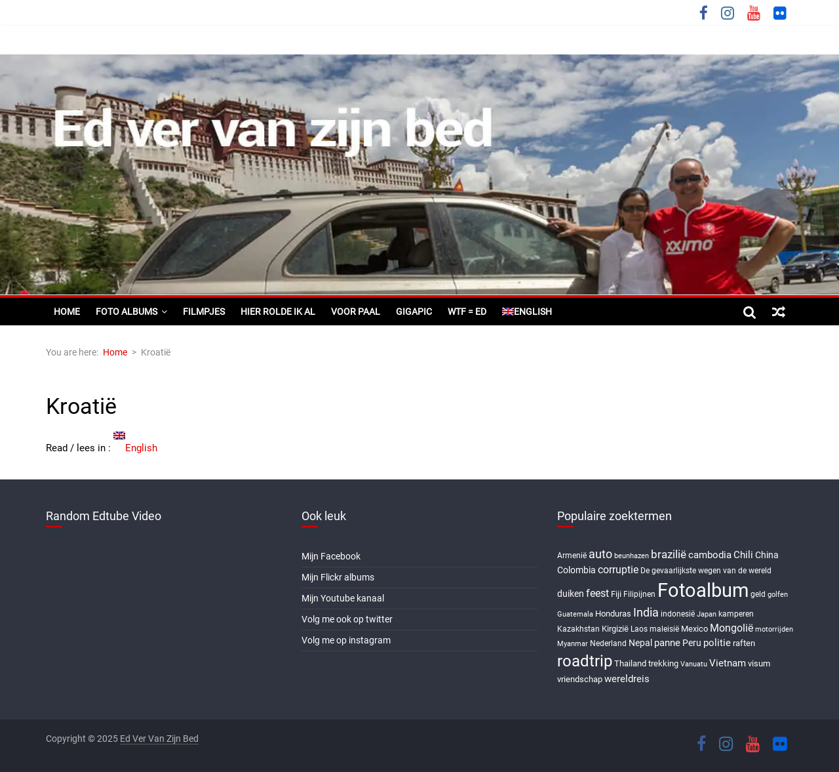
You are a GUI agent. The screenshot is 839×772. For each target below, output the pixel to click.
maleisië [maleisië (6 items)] (664, 629)
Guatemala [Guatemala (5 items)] (575, 614)
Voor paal (355, 311)
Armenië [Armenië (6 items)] (572, 555)
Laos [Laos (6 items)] (639, 629)
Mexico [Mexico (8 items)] (694, 629)
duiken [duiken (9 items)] (570, 593)
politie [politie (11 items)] (717, 643)
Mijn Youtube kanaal (343, 598)
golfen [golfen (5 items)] (778, 594)
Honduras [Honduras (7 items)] (613, 614)
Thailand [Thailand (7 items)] (630, 663)
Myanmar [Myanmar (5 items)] (572, 644)
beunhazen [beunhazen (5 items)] (631, 556)
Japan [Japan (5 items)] (706, 614)
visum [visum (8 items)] (759, 663)
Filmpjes (204, 311)
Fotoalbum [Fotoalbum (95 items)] (703, 590)
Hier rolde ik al (278, 311)
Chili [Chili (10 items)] (743, 555)
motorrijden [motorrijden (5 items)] (774, 629)
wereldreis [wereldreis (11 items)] (627, 679)
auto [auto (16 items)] (600, 554)
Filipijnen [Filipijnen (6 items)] (639, 594)
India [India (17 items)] (646, 612)
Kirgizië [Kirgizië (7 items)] (615, 629)
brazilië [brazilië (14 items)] (668, 554)
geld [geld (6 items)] (758, 594)
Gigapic (414, 311)
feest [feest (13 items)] (597, 593)
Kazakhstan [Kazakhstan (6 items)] (578, 629)
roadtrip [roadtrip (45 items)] (584, 660)
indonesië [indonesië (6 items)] (678, 614)
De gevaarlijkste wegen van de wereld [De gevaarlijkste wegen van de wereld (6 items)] (705, 570)
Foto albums (126, 311)
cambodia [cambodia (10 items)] (710, 555)
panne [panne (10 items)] (667, 643)
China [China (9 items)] (767, 555)
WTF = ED (467, 311)
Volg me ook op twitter (347, 619)
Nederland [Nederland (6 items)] (608, 643)
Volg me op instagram (346, 640)
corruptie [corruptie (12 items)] (618, 569)
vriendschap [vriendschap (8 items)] (579, 679)
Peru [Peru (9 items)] (691, 643)
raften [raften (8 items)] (744, 643)
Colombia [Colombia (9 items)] (576, 570)
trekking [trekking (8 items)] (663, 663)
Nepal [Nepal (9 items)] (640, 643)
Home (67, 311)
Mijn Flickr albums (338, 577)
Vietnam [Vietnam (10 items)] (727, 663)
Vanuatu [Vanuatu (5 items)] (693, 664)
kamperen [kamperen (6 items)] (736, 614)
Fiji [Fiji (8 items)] (616, 594)
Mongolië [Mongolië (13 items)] (731, 628)
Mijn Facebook (331, 556)
